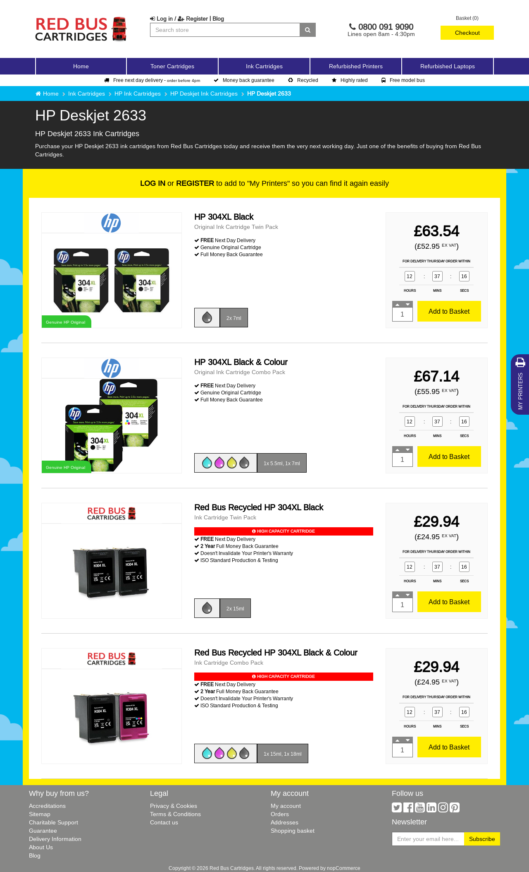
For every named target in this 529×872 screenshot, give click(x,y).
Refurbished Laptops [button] (447, 66)
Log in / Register (179, 18)
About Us (41, 847)
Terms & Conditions (175, 814)
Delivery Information (55, 839)
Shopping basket (293, 830)
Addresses (284, 822)
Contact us (164, 822)
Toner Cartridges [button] (172, 66)
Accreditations (47, 805)
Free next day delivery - (152, 80)
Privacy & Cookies (173, 805)
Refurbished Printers (356, 66)
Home (81, 66)
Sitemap (39, 814)
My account (286, 805)
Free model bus (403, 80)
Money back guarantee (244, 80)
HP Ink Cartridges (137, 93)
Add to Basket (449, 311)
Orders (280, 814)
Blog (218, 18)
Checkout (467, 32)
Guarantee (43, 830)
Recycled (303, 80)
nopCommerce (343, 868)
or (177, 183)
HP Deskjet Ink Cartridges (204, 93)
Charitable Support (53, 822)
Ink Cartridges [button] (264, 66)
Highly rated (350, 80)
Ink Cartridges (86, 93)
